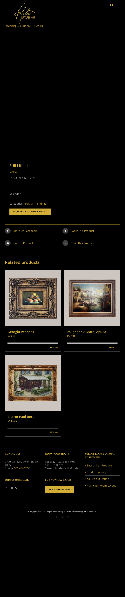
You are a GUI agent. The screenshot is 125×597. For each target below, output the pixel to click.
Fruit (27, 203)
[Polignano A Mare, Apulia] (92, 298)
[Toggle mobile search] (111, 5)
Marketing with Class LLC (85, 511)
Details (55, 347)
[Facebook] (6, 488)
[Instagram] (11, 488)
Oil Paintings (38, 203)
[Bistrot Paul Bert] (33, 383)
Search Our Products (100, 465)
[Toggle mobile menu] (118, 5)
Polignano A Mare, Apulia (86, 332)
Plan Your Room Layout (101, 485)
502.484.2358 (22, 468)
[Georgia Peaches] (33, 298)
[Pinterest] (16, 488)
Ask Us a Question (98, 479)
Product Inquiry (96, 472)
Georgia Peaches (20, 332)
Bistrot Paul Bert (20, 416)
